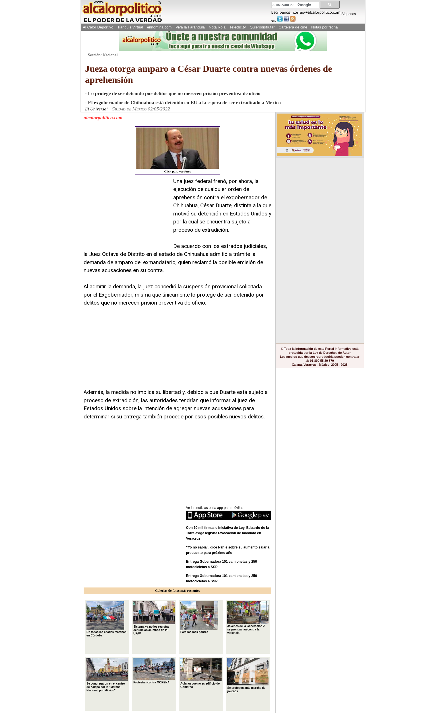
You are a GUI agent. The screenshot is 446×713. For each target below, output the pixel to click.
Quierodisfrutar (262, 27)
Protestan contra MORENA (154, 671)
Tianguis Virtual (130, 27)
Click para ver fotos (177, 150)
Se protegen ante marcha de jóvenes (248, 675)
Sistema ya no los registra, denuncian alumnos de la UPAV (154, 618)
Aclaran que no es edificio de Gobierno (201, 673)
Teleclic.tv (238, 27)
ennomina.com (159, 27)
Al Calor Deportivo (98, 27)
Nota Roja (217, 27)
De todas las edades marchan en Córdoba (106, 619)
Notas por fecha (324, 27)
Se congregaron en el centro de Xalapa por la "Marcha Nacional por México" (107, 675)
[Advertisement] (126, 212)
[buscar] (295, 5)
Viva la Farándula (190, 27)
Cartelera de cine (293, 27)
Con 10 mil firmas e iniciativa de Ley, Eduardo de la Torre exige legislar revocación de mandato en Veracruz (227, 533)
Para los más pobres (199, 617)
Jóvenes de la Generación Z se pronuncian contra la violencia (248, 617)
